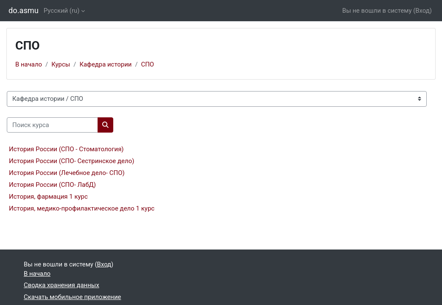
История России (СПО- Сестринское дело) (71, 161)
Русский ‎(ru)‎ (62, 10)
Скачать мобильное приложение (72, 297)
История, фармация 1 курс (48, 196)
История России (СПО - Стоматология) (66, 149)
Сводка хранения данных (61, 285)
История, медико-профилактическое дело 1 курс (81, 208)
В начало (28, 64)
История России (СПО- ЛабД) (52, 185)
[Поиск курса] (52, 125)
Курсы (60, 64)
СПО (147, 64)
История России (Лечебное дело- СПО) (67, 173)
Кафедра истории (105, 64)
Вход (422, 10)
